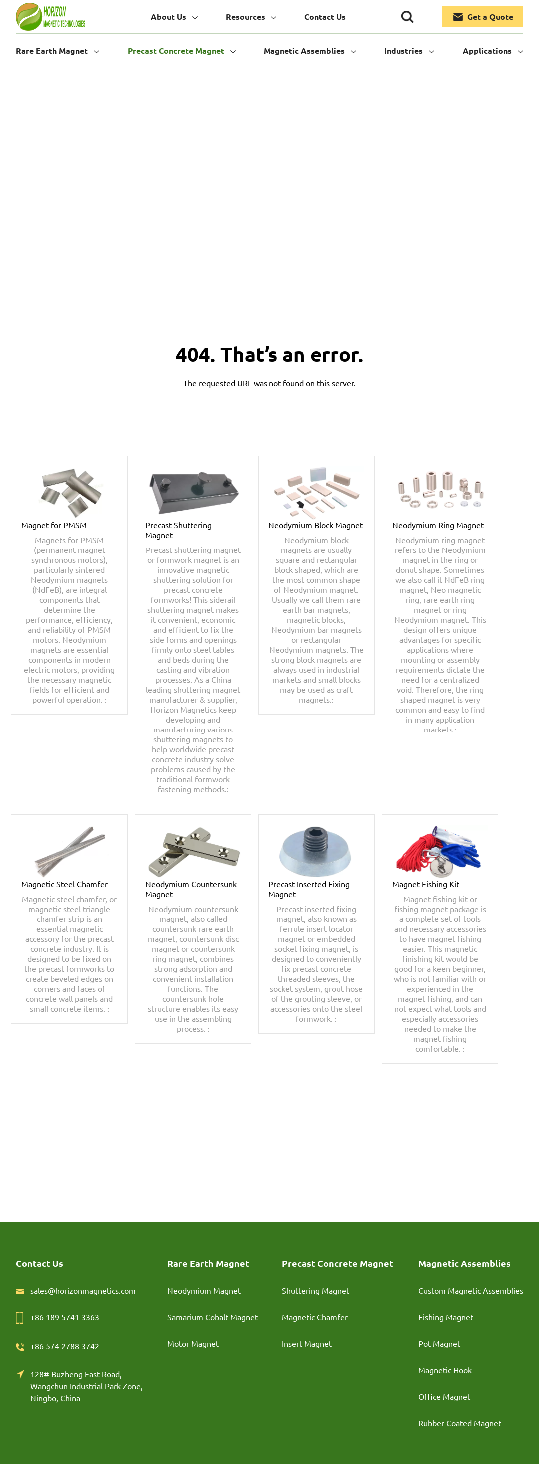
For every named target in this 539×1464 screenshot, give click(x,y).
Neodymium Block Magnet (316, 525)
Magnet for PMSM (54, 525)
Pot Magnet (439, 1343)
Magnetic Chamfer (315, 1317)
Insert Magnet (307, 1343)
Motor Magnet (193, 1343)
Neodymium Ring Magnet (438, 525)
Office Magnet (444, 1396)
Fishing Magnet (445, 1317)
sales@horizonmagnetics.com (83, 1290)
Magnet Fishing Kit (425, 884)
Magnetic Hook (445, 1370)
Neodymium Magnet (204, 1290)
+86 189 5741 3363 (64, 1317)
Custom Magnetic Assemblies (470, 1290)
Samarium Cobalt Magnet (212, 1317)
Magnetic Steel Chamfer (64, 884)
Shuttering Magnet (315, 1290)
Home (269, 182)
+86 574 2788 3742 (64, 1346)
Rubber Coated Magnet (459, 1423)
